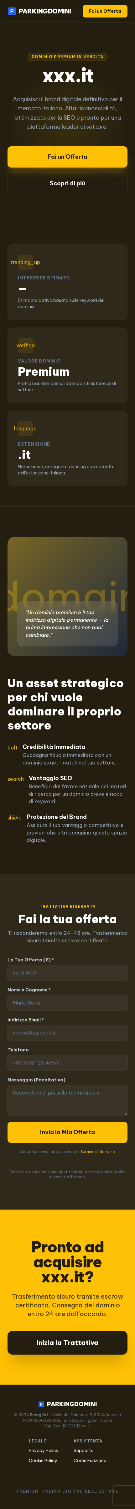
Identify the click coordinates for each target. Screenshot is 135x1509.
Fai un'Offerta (105, 11)
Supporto (84, 1450)
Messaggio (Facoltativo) (36, 1080)
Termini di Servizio (97, 1151)
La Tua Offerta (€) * (31, 960)
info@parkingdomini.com (88, 1420)
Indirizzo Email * (26, 1020)
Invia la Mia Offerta (67, 1132)
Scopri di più (67, 183)
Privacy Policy (44, 1450)
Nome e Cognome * (29, 990)
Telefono (18, 1050)
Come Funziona (90, 1460)
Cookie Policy (43, 1460)
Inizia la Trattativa (67, 1342)
